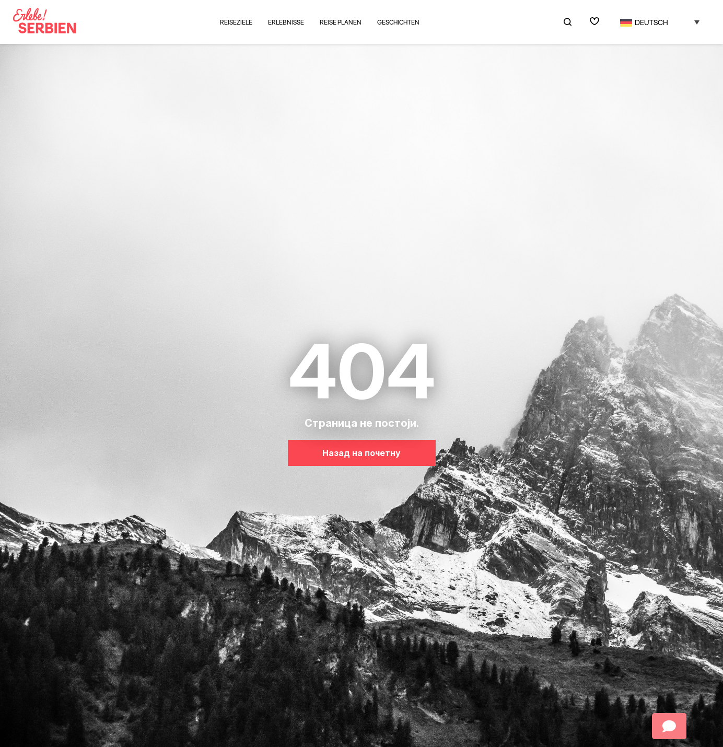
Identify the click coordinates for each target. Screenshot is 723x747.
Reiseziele (236, 22)
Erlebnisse (286, 22)
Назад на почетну (361, 453)
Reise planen (341, 22)
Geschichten (398, 22)
